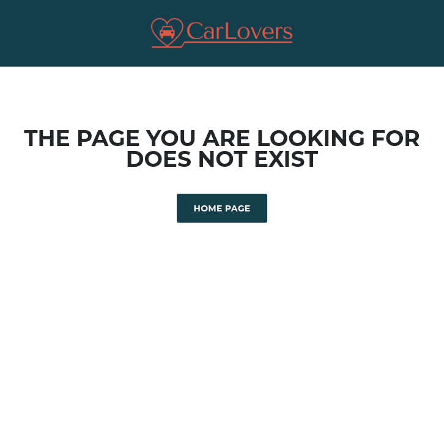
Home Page (222, 208)
